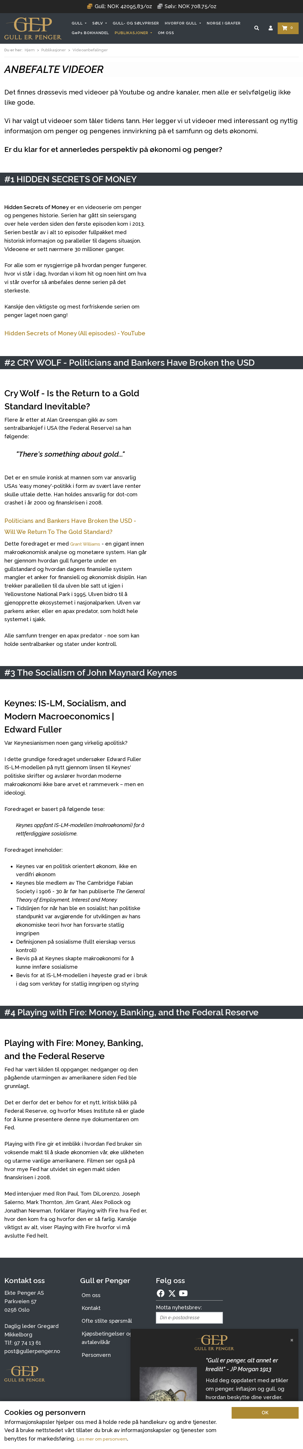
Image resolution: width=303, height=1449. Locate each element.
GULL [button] (78, 23)
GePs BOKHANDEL (90, 33)
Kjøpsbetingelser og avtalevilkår (107, 1359)
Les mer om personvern (107, 1439)
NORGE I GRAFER (224, 23)
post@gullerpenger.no (32, 1373)
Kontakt (91, 1330)
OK (265, 1412)
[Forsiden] (33, 28)
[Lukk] (291, 1339)
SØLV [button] (98, 23)
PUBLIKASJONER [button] (132, 33)
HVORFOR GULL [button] (181, 23)
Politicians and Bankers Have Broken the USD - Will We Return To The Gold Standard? (74, 542)
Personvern (96, 1377)
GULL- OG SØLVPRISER (136, 23)
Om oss (91, 1317)
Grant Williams (88, 566)
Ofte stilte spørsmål (107, 1343)
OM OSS (166, 33)
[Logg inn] (271, 28)
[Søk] (257, 28)
